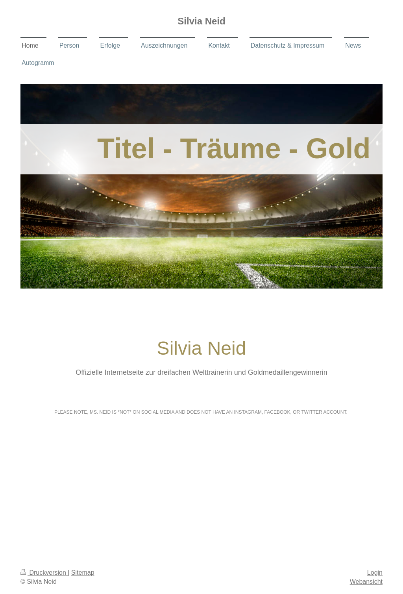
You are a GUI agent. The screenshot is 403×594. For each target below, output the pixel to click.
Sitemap (82, 572)
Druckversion (44, 572)
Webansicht (366, 581)
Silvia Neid (201, 21)
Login (375, 572)
